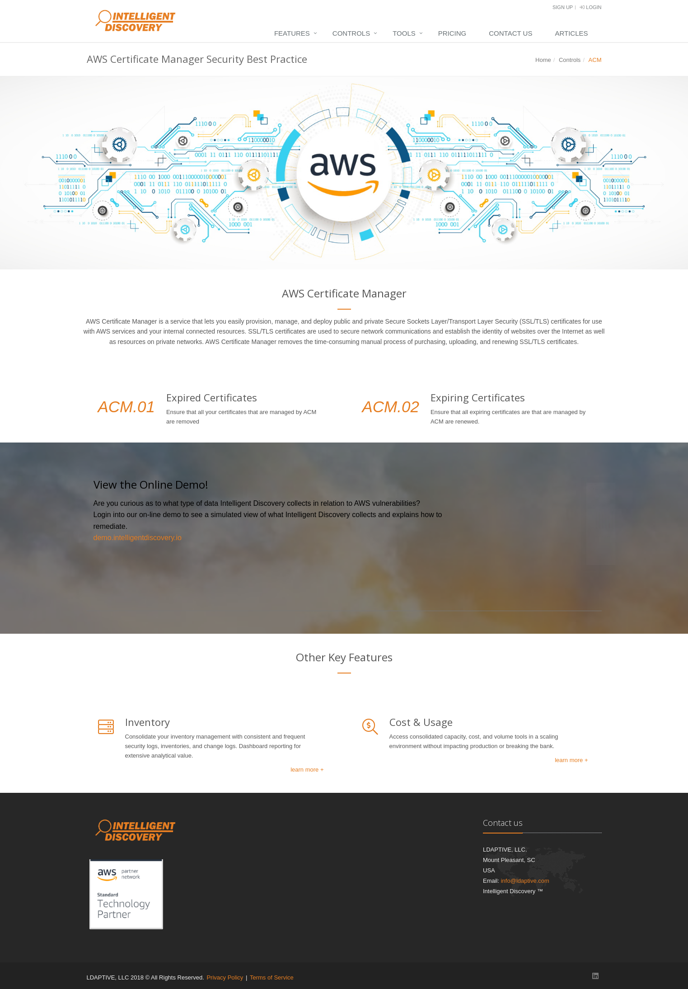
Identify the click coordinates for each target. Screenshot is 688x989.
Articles (571, 33)
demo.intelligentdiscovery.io (138, 538)
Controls (351, 33)
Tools (404, 33)
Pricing (452, 33)
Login (590, 7)
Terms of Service (272, 977)
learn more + (306, 769)
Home (543, 60)
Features (292, 33)
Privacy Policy (224, 977)
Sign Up (562, 7)
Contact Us (510, 33)
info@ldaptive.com (525, 880)
